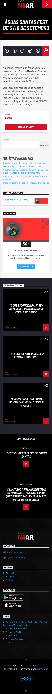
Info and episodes (26, 267)
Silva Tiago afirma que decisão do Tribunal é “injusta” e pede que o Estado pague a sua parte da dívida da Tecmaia (26, 494)
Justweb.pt (42, 668)
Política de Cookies (14, 632)
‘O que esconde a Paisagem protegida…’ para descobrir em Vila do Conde (26, 309)
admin (8, 117)
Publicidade (11, 635)
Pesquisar (7, 139)
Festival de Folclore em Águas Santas (26, 454)
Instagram (10, 576)
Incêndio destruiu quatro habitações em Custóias (26, 183)
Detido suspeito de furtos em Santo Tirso (22, 166)
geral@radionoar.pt (16, 557)
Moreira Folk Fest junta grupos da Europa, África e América (25, 402)
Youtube (9, 580)
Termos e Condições (15, 639)
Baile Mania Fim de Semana (16, 199)
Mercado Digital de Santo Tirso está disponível (24, 163)
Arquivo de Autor (26, 127)
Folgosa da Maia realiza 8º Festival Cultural (26, 355)
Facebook (10, 573)
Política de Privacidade (16, 628)
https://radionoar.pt (16, 552)
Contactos (10, 642)
